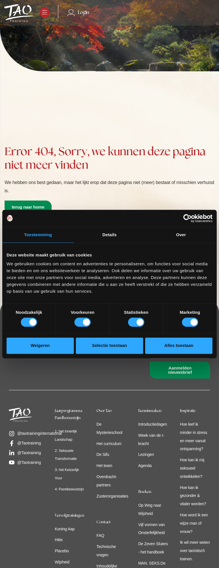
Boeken (144, 492)
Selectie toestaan (109, 345)
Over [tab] (181, 234)
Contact (103, 522)
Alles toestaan (178, 345)
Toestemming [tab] (38, 234)
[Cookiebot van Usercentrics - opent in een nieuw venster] (187, 218)
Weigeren (40, 345)
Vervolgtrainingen (69, 516)
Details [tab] (109, 234)
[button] (44, 12)
